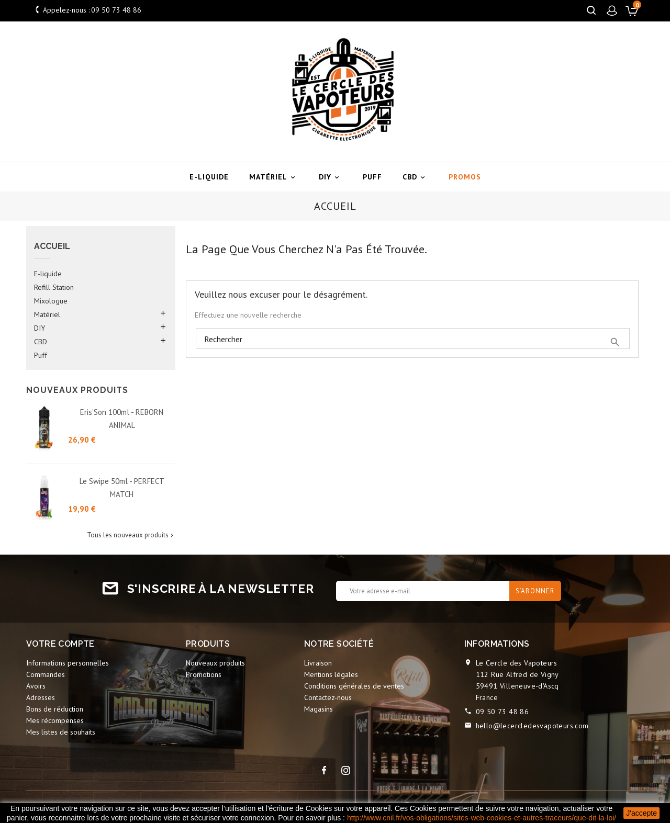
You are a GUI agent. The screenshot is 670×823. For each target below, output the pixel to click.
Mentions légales (331, 674)
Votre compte (60, 644)
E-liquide (209, 177)
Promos (465, 177)
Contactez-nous (328, 697)
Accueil (52, 246)
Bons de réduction (54, 709)
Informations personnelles (67, 663)
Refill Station (54, 287)
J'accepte (641, 813)
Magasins (318, 709)
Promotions (203, 674)
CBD (415, 177)
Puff (372, 177)
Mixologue (51, 301)
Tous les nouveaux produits (131, 535)
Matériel (273, 177)
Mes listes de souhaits (60, 732)
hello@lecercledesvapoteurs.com (532, 725)
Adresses (40, 697)
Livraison (318, 663)
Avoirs (36, 686)
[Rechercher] (412, 339)
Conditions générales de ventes (354, 686)
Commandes (45, 674)
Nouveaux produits (215, 663)
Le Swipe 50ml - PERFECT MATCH (122, 487)
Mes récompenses (55, 720)
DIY (330, 177)
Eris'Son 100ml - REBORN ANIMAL (121, 418)
